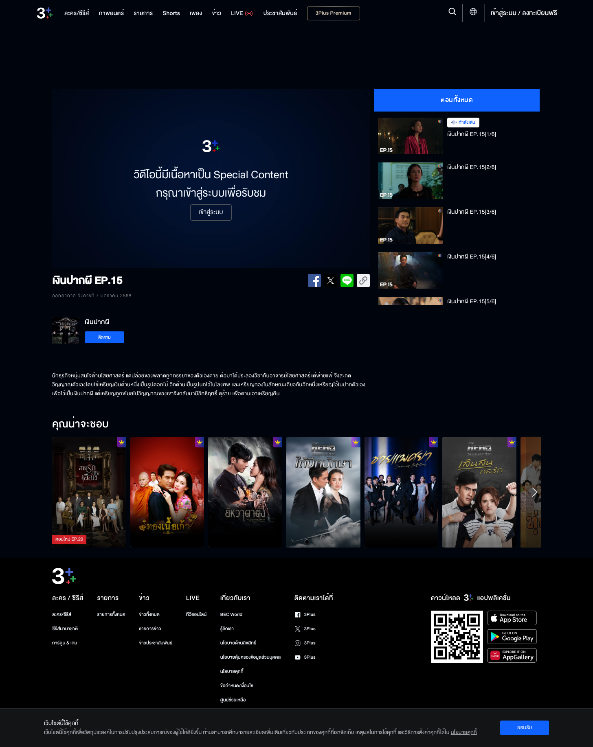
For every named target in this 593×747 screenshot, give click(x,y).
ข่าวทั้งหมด (149, 614)
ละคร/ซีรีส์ (61, 614)
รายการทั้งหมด (111, 614)
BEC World (231, 614)
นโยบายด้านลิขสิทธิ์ (238, 643)
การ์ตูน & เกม (64, 643)
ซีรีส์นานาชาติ (65, 629)
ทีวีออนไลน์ (196, 614)
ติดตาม (104, 337)
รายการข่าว (150, 629)
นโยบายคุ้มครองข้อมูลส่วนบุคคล (250, 657)
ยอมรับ (524, 727)
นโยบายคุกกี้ (232, 671)
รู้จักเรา (227, 629)
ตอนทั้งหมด (457, 100)
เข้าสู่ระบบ (211, 212)
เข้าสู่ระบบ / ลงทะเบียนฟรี (524, 13)
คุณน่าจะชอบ (80, 424)
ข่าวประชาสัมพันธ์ (155, 643)
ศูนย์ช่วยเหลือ (233, 700)
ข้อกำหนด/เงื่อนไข (236, 686)
